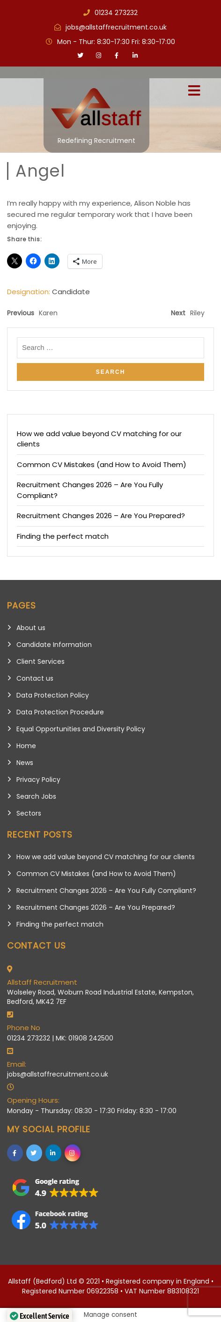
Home (26, 745)
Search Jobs (36, 796)
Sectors (28, 813)
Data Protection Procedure (60, 712)
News (24, 762)
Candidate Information (54, 644)
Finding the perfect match (63, 536)
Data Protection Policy (52, 695)
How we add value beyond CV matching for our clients (105, 857)
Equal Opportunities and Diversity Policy (80, 729)
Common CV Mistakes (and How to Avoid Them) (101, 464)
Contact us (34, 678)
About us (30, 627)
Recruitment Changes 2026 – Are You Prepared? (101, 515)
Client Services (40, 661)
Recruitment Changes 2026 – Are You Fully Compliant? (106, 890)
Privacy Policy (38, 779)
